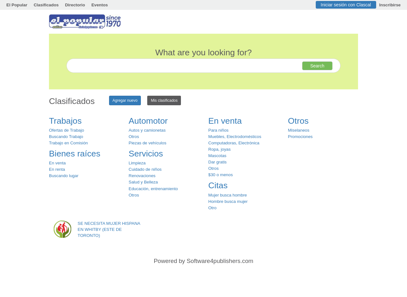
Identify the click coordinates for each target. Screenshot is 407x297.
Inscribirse (390, 5)
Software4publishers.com (220, 261)
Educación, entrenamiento (153, 188)
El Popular (16, 5)
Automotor (148, 121)
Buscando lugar (64, 175)
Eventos (99, 5)
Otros (134, 136)
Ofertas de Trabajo (66, 130)
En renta (57, 169)
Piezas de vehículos (148, 143)
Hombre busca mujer (228, 201)
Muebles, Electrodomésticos (234, 136)
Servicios (146, 153)
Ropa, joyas (219, 149)
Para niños (218, 130)
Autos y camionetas (147, 130)
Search (317, 65)
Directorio (75, 5)
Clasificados (46, 5)
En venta (57, 163)
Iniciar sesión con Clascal (346, 4)
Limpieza (137, 163)
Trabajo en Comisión (68, 143)
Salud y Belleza (143, 182)
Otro (212, 207)
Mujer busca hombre (227, 195)
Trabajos (65, 121)
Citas (218, 185)
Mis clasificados (164, 100)
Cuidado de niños (145, 169)
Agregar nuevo (125, 100)
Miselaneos (298, 130)
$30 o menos (220, 174)
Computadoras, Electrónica (233, 143)
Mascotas (217, 155)
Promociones (300, 136)
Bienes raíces (74, 153)
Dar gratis (217, 162)
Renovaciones (142, 175)
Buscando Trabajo (66, 136)
